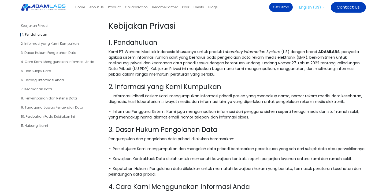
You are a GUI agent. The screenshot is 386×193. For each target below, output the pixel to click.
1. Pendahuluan (34, 34)
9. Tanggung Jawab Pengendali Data (52, 107)
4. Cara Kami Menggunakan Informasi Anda (57, 62)
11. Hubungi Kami (34, 125)
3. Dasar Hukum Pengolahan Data (48, 52)
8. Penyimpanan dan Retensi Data (49, 98)
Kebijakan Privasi (34, 25)
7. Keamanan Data (36, 89)
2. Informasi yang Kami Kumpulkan (50, 43)
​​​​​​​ (348, 7)
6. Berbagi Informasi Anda (42, 80)
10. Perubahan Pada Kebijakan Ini (48, 116)
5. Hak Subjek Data (36, 71)
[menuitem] (80, 7)
